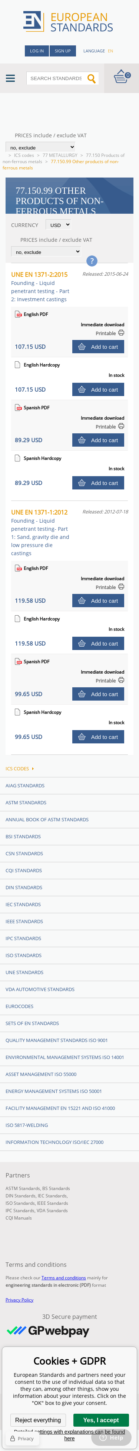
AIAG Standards (25, 785)
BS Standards (56, 1188)
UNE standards (24, 972)
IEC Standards (23, 904)
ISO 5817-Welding (27, 1125)
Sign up (63, 51)
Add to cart (104, 347)
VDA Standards (52, 1210)
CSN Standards (24, 853)
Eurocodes (19, 1006)
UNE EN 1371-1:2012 (40, 532)
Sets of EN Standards (32, 1023)
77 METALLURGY (60, 155)
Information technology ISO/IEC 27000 (54, 1142)
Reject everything (38, 1420)
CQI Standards (24, 870)
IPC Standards (23, 938)
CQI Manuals (19, 1218)
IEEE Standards (24, 921)
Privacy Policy (19, 1300)
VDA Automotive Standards (40, 989)
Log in (37, 51)
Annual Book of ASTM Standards (47, 819)
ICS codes (24, 155)
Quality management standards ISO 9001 (57, 1040)
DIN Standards (24, 887)
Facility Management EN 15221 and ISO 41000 (60, 1108)
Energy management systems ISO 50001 (54, 1091)
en (110, 51)
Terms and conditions (64, 1278)
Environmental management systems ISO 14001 (65, 1057)
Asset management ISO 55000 (41, 1074)
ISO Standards (24, 955)
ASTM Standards (26, 802)
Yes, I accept (101, 1420)
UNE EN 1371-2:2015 (40, 287)
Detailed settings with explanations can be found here (69, 1435)
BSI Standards (23, 836)
